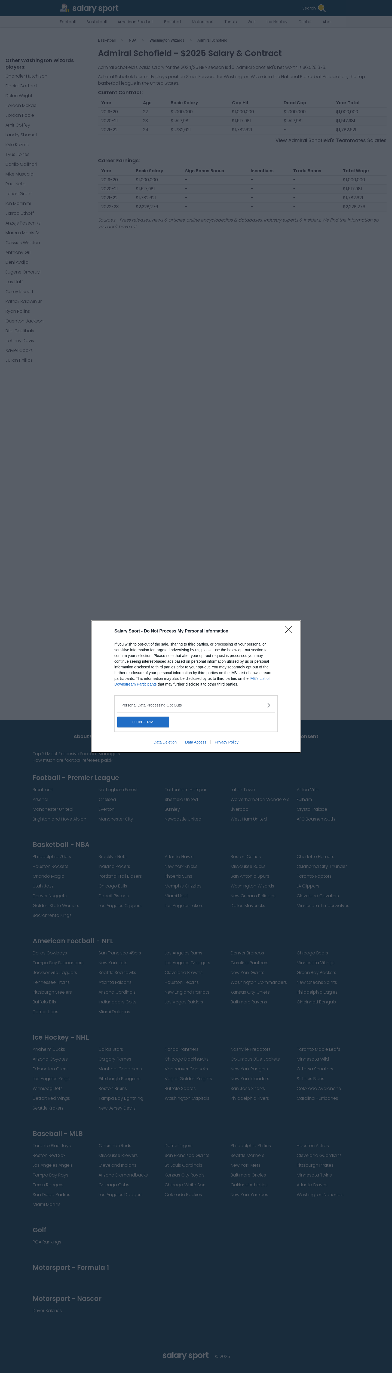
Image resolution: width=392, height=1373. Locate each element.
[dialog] (196, 686)
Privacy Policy (226, 742)
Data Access (195, 742)
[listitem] (196, 705)
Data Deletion (165, 742)
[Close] (290, 631)
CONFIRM (143, 722)
